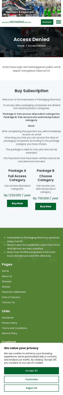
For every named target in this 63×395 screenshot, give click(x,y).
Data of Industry (11, 297)
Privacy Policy (9, 322)
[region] (31, 369)
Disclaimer (8, 317)
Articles (6, 286)
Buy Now (17, 203)
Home (21, 45)
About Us (7, 276)
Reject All (31, 388)
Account (47, 22)
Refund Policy (9, 333)
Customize (31, 379)
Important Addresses (14, 292)
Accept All (31, 370)
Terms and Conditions (14, 328)
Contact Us (8, 302)
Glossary (7, 281)
